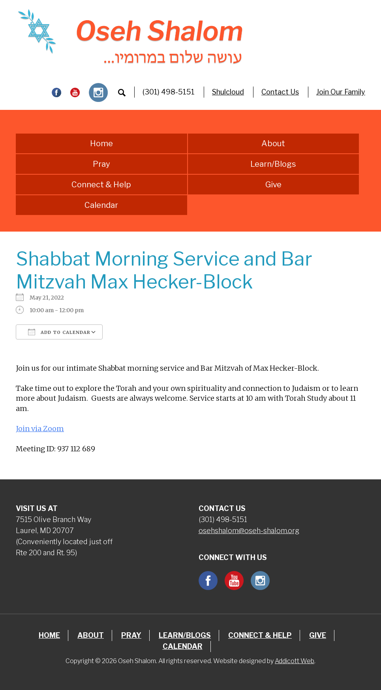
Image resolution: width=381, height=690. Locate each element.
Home (101, 143)
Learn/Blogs (273, 164)
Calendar (101, 205)
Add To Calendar (59, 332)
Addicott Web (294, 661)
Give (273, 184)
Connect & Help (101, 184)
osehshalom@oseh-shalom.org (249, 530)
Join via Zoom (40, 428)
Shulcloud (228, 92)
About (273, 143)
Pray (101, 164)
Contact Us (280, 92)
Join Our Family (340, 92)
